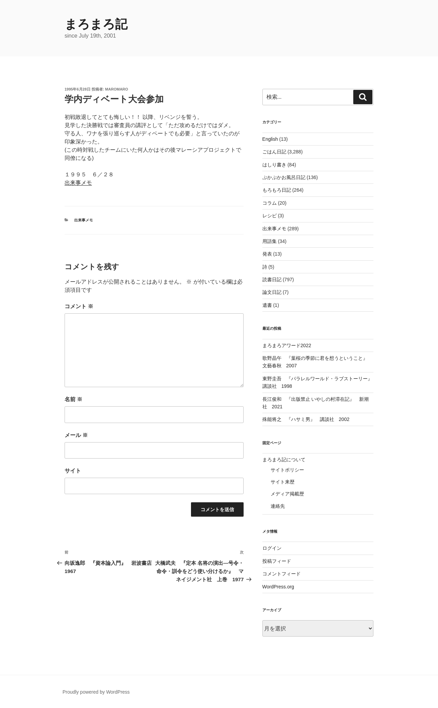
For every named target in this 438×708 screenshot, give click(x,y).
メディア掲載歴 (287, 493)
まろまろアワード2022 (286, 345)
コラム (269, 203)
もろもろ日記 (276, 190)
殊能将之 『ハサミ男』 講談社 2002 (306, 419)
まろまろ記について (283, 459)
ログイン (272, 548)
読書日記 (272, 279)
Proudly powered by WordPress (96, 692)
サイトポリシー (287, 470)
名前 (73, 399)
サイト (73, 471)
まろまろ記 (96, 24)
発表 (267, 254)
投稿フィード (276, 561)
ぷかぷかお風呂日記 (283, 177)
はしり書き (274, 164)
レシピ (269, 215)
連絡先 (278, 506)
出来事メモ (78, 183)
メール (76, 435)
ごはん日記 (274, 151)
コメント (79, 306)
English (270, 139)
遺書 (267, 305)
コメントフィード (281, 573)
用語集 (269, 241)
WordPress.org (278, 586)
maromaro (116, 89)
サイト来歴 (283, 482)
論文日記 (272, 292)
